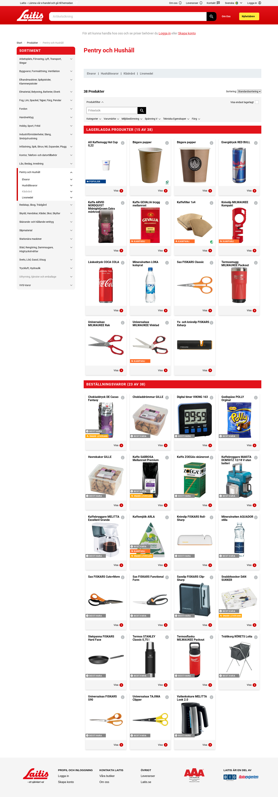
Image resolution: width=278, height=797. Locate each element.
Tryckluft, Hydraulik (29, 268)
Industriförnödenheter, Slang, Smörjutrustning (35, 136)
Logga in (63, 775)
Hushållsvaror (29, 185)
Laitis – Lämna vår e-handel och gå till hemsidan (48, 3)
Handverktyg (26, 117)
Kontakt (213, 3)
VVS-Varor (25, 285)
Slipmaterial (25, 230)
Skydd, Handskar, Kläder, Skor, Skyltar (39, 213)
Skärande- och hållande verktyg (36, 221)
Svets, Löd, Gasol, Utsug (32, 259)
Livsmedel (27, 197)
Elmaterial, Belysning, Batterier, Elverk (39, 91)
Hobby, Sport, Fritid (29, 125)
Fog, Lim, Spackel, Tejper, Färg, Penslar (40, 100)
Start (19, 42)
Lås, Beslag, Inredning (31, 163)
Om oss (175, 3)
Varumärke (110, 118)
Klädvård (27, 191)
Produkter (32, 42)
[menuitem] (234, 3)
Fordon (23, 108)
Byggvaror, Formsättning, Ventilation (39, 71)
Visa (119, 191)
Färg (194, 118)
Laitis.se (146, 782)
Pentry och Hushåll (29, 172)
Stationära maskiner (30, 238)
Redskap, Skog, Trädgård (33, 204)
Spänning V (151, 118)
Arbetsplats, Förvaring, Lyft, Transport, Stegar (40, 60)
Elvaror (26, 179)
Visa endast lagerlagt (244, 102)
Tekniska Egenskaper (174, 118)
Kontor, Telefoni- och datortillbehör (38, 155)
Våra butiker (107, 775)
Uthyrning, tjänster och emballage (37, 276)
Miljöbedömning (130, 118)
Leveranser (194, 3)
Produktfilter (93, 102)
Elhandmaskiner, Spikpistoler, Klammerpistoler (35, 81)
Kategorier (92, 118)
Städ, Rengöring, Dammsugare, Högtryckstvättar (36, 249)
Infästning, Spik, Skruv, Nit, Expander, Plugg (42, 146)
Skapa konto (66, 782)
